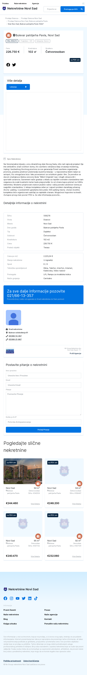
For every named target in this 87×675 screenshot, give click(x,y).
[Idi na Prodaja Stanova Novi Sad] (31, 18)
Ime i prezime (11, 371)
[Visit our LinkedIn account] (31, 599)
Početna (5, 3)
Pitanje (8, 390)
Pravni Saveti (10, 610)
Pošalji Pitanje (43, 430)
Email (8, 380)
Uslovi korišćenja (31, 661)
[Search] (82, 9)
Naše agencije (51, 614)
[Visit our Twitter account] (25, 599)
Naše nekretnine (20, 3)
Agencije (35, 3)
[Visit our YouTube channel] (19, 599)
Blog (6, 619)
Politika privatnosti (12, 661)
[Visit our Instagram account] (13, 599)
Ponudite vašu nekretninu (56, 623)
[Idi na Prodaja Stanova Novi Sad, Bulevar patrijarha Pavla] (27, 21)
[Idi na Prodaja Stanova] (11, 18)
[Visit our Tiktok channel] (37, 599)
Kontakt (48, 619)
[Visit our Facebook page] (7, 599)
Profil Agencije (75, 353)
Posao (47, 610)
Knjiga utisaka (10, 623)
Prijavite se (51, 9)
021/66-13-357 (20, 295)
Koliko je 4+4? (11, 417)
